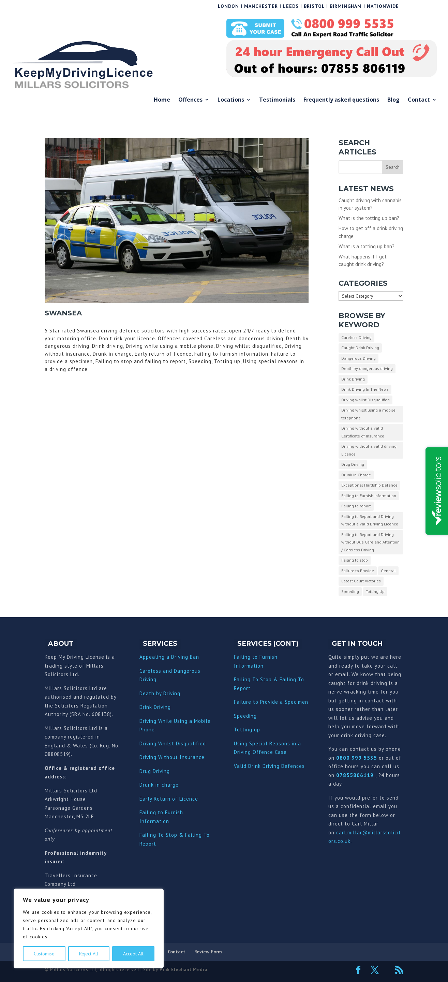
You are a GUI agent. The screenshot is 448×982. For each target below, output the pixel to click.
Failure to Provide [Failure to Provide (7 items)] (357, 570)
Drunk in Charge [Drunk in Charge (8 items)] (356, 474)
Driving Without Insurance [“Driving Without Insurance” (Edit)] (172, 757)
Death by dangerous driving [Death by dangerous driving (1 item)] (367, 368)
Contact (419, 100)
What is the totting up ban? (369, 218)
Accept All (133, 954)
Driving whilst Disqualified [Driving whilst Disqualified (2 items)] (365, 399)
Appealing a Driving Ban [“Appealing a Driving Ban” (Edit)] (169, 657)
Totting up (247, 729)
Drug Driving (154, 771)
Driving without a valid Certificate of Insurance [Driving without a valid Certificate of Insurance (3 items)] (362, 432)
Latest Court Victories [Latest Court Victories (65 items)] (361, 580)
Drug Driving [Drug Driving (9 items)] (352, 464)
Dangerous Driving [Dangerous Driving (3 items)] (358, 358)
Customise (44, 954)
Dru (143, 785)
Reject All (88, 954)
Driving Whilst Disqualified (172, 743)
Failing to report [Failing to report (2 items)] (356, 505)
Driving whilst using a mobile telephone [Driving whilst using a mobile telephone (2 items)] (368, 413)
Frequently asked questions (341, 100)
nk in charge (163, 785)
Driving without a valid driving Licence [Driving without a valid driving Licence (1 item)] (369, 450)
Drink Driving (155, 707)
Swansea (63, 313)
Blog (393, 100)
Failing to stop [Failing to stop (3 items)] (354, 560)
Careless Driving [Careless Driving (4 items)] (356, 337)
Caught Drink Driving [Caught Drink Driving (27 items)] (360, 347)
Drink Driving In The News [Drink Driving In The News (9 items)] (365, 389)
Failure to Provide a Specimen (271, 702)
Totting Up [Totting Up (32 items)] (375, 591)
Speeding (245, 716)
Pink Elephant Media (183, 969)
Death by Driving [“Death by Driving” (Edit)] (159, 693)
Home (162, 100)
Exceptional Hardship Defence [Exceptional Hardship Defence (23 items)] (369, 485)
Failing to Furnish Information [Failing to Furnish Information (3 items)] (368, 495)
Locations (231, 100)
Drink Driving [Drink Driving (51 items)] (353, 379)
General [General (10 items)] (388, 570)
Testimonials (277, 100)
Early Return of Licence (168, 798)
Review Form (208, 952)
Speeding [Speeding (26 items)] (350, 591)
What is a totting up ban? (366, 246)
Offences (190, 100)
